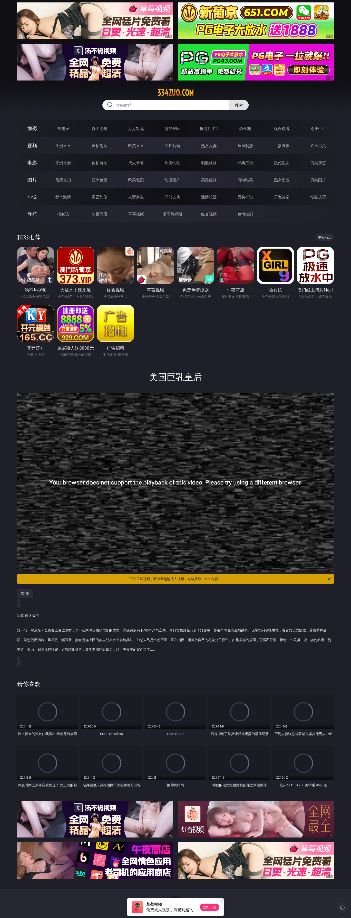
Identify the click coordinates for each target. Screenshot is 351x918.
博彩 (32, 128)
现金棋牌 (282, 128)
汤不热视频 (172, 214)
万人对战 (136, 128)
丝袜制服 (245, 145)
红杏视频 (209, 214)
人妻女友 (136, 197)
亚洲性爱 (63, 162)
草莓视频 (136, 214)
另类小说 (245, 197)
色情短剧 (245, 214)
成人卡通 (136, 162)
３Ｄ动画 (172, 145)
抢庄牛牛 (318, 128)
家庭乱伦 (99, 197)
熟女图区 (282, 179)
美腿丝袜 (209, 179)
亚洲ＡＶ (63, 145)
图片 (32, 179)
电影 (32, 162)
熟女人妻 (209, 145)
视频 (32, 145)
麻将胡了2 (209, 128)
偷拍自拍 (99, 162)
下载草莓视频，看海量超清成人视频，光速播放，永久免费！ (230, 579)
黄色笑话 (282, 197)
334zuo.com (175, 93)
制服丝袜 (209, 162)
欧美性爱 (172, 162)
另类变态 (318, 162)
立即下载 (209, 907)
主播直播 (282, 145)
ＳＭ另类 (318, 145)
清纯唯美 (245, 179)
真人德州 (99, 128)
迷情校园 (209, 197)
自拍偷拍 (99, 145)
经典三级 (245, 162)
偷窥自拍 (63, 179)
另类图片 (318, 179)
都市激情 (63, 197)
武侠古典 (172, 197)
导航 (32, 214)
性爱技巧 (318, 197)
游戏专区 (172, 128)
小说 (32, 196)
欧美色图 (136, 179)
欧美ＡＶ (136, 145)
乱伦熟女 (282, 162)
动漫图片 (172, 179)
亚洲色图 (99, 179)
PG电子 (63, 128)
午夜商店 (99, 214)
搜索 (239, 105)
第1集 (24, 593)
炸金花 (245, 128)
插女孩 (63, 214)
